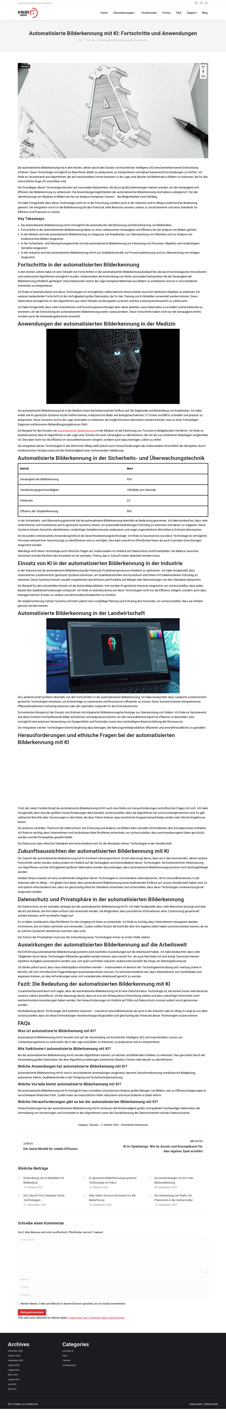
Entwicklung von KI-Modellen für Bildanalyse (43, 1180)
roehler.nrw (32, 1404)
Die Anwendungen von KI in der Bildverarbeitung (173, 1180)
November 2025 (15, 1351)
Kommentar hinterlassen (134, 1124)
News (65, 1355)
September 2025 (15, 1360)
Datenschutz (211, 1404)
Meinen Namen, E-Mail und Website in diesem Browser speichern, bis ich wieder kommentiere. (73, 1303)
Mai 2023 (12, 1389)
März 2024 (13, 1375)
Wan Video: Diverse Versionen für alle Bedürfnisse (112, 1198)
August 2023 (14, 1379)
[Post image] (19, 1178)
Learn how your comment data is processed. (97, 1317)
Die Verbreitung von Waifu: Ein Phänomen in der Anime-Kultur (173, 1198)
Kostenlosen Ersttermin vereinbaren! (35, 3)
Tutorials (25, 66)
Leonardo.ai (68, 1351)
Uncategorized (69, 1365)
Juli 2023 (12, 1384)
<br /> (113, 775)
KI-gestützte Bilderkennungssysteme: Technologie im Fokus (113, 1180)
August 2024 (14, 1370)
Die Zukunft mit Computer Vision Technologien (44, 1198)
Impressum (195, 1404)
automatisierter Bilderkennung (77, 430)
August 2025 (14, 1365)
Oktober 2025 (14, 1355)
